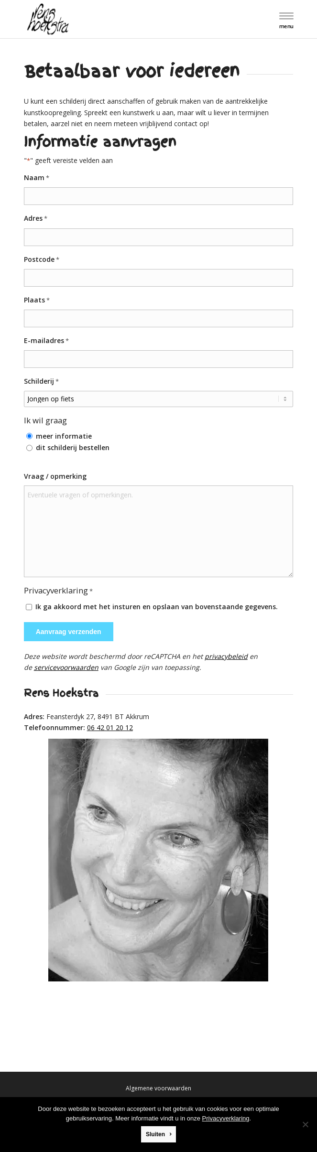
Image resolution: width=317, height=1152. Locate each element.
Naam (36, 177)
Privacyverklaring (226, 1118)
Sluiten (155, 1134)
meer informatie (64, 436)
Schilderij (41, 381)
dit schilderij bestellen (72, 447)
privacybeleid (226, 656)
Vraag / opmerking (55, 476)
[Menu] (285, 20)
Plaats (37, 300)
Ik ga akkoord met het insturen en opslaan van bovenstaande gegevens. (156, 606)
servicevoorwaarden (66, 667)
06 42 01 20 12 (110, 727)
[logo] (132, 19)
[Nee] (305, 1124)
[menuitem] (285, 20)
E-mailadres (46, 340)
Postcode (41, 259)
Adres (35, 218)
